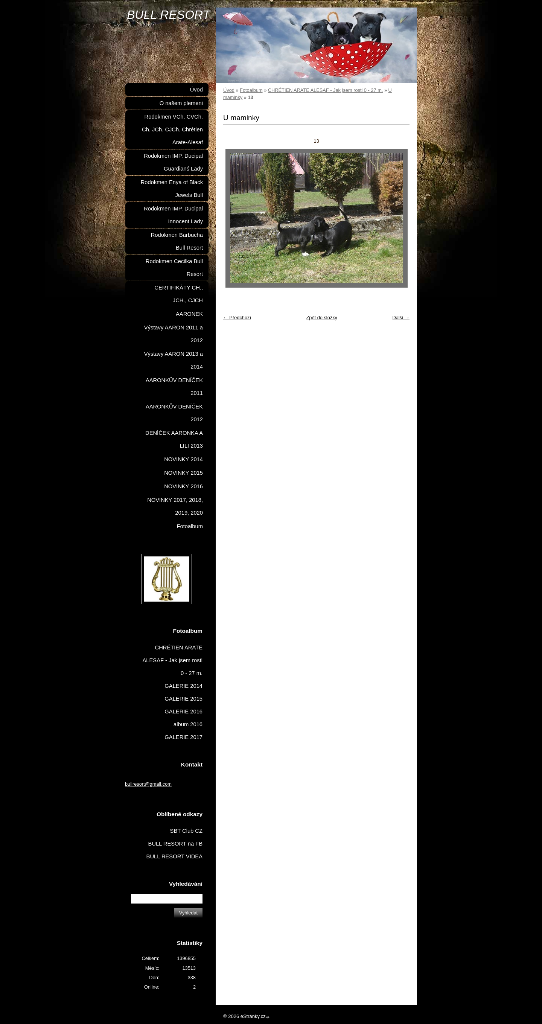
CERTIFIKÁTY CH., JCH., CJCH (178, 294)
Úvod (228, 90)
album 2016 (188, 724)
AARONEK (189, 314)
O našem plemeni (181, 103)
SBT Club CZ (186, 831)
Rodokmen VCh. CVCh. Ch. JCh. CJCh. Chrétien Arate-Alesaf (172, 129)
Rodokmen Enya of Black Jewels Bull (172, 188)
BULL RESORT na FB (175, 844)
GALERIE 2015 (183, 699)
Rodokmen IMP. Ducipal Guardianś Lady (173, 162)
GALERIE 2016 (183, 712)
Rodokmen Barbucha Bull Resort (177, 241)
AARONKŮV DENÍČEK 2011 (174, 386)
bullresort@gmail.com (148, 784)
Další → (401, 317)
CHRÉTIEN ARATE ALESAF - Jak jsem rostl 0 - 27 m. (325, 90)
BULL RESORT (168, 14)
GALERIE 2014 (183, 686)
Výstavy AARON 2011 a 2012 (173, 334)
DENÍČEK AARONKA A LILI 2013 (174, 439)
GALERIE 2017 (183, 737)
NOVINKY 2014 (183, 459)
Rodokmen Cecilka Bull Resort (174, 267)
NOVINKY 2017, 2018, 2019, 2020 (175, 506)
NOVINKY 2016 (183, 486)
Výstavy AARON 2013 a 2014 (173, 360)
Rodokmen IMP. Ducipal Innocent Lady (173, 215)
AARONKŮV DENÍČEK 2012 (174, 413)
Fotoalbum (251, 90)
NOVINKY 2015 (183, 473)
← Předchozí (237, 317)
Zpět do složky (321, 317)
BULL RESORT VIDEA (174, 856)
